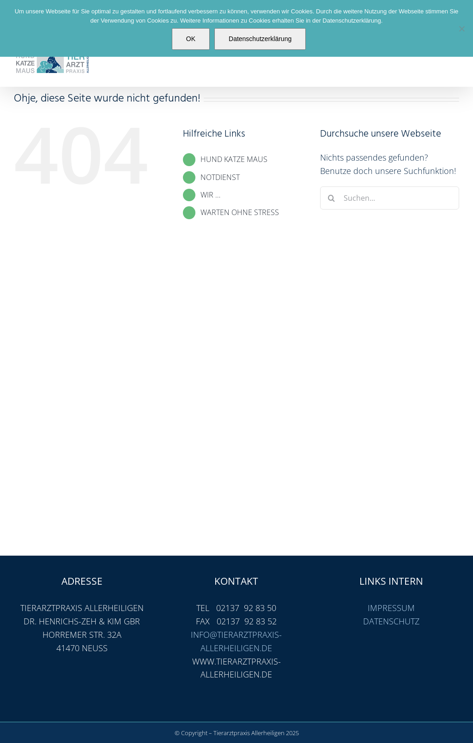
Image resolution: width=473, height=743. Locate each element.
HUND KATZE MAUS (233, 159)
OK (190, 38)
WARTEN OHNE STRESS (239, 212)
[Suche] (331, 198)
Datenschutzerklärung (260, 38)
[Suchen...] (389, 198)
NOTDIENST (220, 177)
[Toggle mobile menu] (454, 62)
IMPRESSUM (391, 607)
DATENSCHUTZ (391, 621)
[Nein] (461, 28)
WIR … (210, 195)
